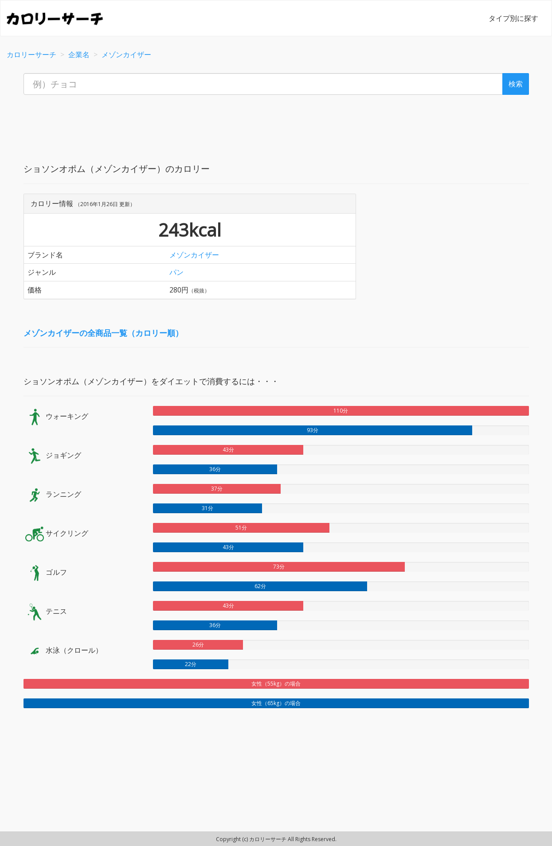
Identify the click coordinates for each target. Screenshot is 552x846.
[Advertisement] (276, 121)
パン (176, 272)
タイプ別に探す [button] (513, 18)
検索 (516, 84)
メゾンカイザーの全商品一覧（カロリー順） (103, 332)
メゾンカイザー (194, 255)
